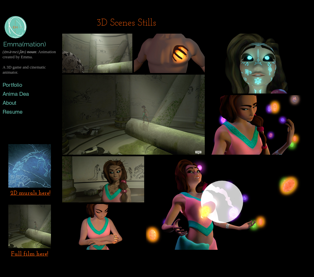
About (9, 103)
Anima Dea (16, 94)
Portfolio (12, 85)
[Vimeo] (33, 121)
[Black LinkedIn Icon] (22, 121)
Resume (12, 112)
